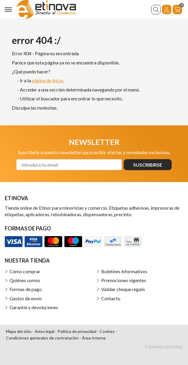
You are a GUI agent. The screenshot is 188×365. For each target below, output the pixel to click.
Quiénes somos (24, 280)
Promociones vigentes (123, 280)
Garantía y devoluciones (33, 307)
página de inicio (47, 80)
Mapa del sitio (18, 331)
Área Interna (94, 337)
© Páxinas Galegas (163, 347)
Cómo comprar (24, 271)
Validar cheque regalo (123, 289)
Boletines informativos (124, 271)
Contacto (110, 298)
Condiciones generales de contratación (42, 337)
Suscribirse (147, 165)
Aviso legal (44, 331)
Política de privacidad (77, 331)
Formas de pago (25, 289)
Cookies (107, 331)
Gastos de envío (25, 298)
